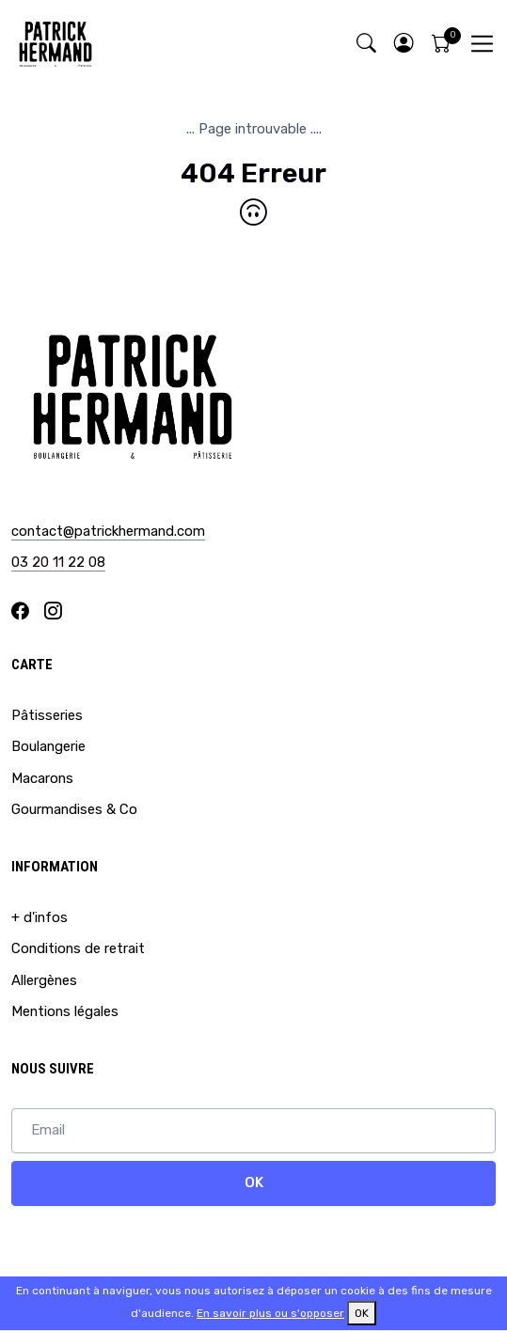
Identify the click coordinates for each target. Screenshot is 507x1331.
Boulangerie (48, 746)
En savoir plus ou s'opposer (270, 1313)
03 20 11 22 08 (58, 562)
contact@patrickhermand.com (108, 531)
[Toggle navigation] (482, 43)
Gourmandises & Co (74, 809)
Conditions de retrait (78, 948)
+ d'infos (39, 917)
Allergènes (44, 980)
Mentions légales (65, 1011)
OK (254, 1182)
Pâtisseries (47, 715)
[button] (403, 44)
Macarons (42, 778)
